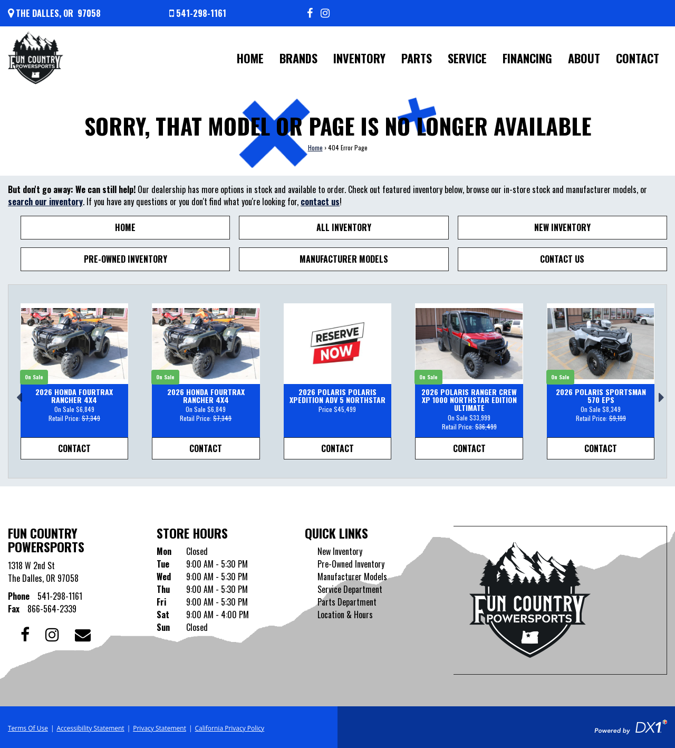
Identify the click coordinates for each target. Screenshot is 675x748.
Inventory (359, 58)
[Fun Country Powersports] (35, 58)
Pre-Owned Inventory (125, 259)
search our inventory (45, 201)
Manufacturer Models (344, 259)
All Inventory (343, 227)
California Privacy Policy (230, 728)
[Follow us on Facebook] (310, 13)
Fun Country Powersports (46, 539)
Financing (527, 58)
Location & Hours (345, 614)
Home (250, 58)
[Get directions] (54, 13)
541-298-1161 (59, 596)
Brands (298, 58)
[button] (16, 393)
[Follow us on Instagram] (325, 13)
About (584, 58)
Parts (416, 58)
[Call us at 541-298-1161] (197, 13)
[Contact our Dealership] (83, 633)
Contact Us (562, 259)
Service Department (349, 589)
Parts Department (347, 602)
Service (467, 58)
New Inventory (562, 227)
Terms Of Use (28, 728)
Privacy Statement (159, 728)
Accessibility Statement (90, 728)
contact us (320, 201)
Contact (637, 58)
